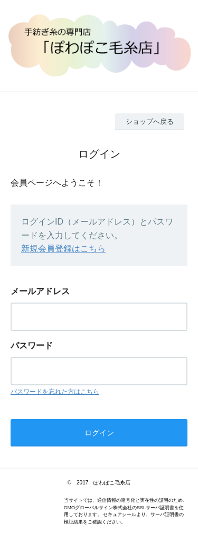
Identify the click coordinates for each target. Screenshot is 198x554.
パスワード (32, 345)
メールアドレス (40, 291)
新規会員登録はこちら (63, 248)
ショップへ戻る (150, 121)
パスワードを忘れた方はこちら (55, 391)
